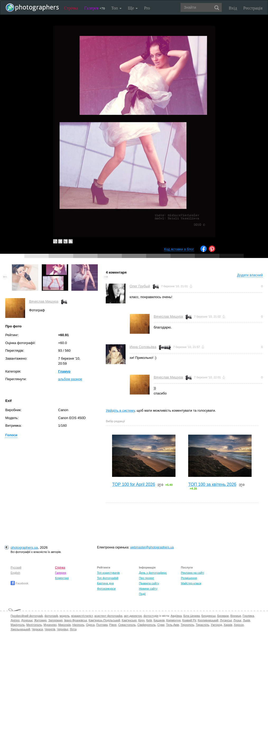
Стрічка (71, 8)
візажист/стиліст (82, 615)
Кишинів (159, 620)
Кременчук (173, 620)
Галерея (94, 8)
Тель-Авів (172, 624)
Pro (147, 8)
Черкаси (37, 629)
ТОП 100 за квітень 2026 (212, 484)
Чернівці (62, 629)
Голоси (11, 435)
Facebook (19, 583)
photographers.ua (24, 547)
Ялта (73, 629)
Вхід (233, 8)
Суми (160, 624)
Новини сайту (148, 588)
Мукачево (50, 624)
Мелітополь (34, 624)
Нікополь (78, 624)
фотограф (51, 615)
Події (142, 593)
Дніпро (15, 620)
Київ (149, 620)
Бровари (223, 615)
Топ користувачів (108, 572)
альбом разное (70, 379)
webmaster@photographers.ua (152, 547)
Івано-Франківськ (75, 620)
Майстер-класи (191, 583)
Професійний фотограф (27, 615)
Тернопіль (187, 624)
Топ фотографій (107, 578)
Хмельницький (20, 629)
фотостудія (151, 615)
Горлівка (248, 615)
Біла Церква (191, 615)
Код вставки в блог (179, 249)
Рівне (113, 624)
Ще (133, 8)
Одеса (90, 624)
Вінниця (235, 615)
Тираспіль (202, 624)
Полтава (102, 624)
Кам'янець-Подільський (104, 620)
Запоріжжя (55, 620)
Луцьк (237, 620)
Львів (246, 620)
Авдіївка (176, 615)
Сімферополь (146, 624)
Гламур (64, 371)
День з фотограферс (153, 572)
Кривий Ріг (189, 620)
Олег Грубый (140, 286)
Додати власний (250, 275)
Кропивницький (208, 620)
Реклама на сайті (192, 572)
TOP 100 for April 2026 (133, 484)
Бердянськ (208, 615)
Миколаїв (64, 624)
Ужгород (216, 624)
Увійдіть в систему (120, 410)
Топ (116, 8)
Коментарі (62, 578)
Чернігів (50, 629)
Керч (141, 620)
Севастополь (127, 624)
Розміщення (189, 578)
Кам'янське (129, 620)
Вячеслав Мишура (43, 301)
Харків (228, 624)
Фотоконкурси (106, 588)
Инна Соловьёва (143, 347)
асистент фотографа (108, 615)
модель (65, 615)
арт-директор (133, 615)
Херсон (239, 624)
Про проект (146, 578)
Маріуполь (18, 624)
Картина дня (105, 583)
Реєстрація (252, 8)
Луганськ (226, 620)
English (15, 572)
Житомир (40, 620)
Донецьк (27, 620)
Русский (16, 567)
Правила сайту (149, 583)
